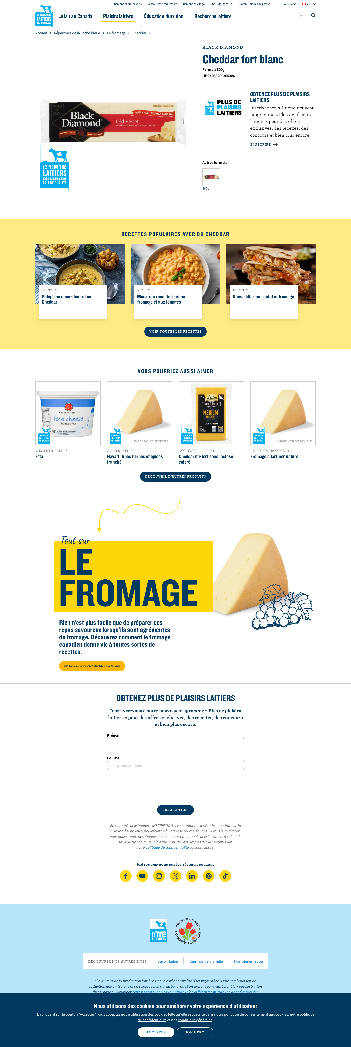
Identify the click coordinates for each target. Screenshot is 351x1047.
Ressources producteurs (162, 4)
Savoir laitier (168, 961)
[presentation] (175, 787)
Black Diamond (222, 47)
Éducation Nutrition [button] (175, 15)
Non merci (195, 1032)
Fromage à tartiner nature (274, 456)
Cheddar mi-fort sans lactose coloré (206, 459)
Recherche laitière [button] (225, 15)
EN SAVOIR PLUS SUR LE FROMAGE (92, 666)
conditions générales (195, 1019)
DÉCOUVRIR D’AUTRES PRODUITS (175, 476)
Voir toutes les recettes (175, 331)
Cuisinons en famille (206, 961)
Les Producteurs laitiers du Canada (44, 15)
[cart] (301, 16)
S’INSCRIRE (264, 144)
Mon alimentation (248, 961)
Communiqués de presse (254, 4)
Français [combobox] (288, 4)
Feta (39, 456)
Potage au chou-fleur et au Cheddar (66, 299)
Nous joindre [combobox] (220, 4)
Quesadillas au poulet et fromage (263, 297)
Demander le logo (194, 4)
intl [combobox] (309, 4)
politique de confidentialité (167, 847)
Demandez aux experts (128, 4)
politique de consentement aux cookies (256, 1014)
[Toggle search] (313, 16)
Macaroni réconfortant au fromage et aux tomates (161, 299)
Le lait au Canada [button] (82, 15)
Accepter (156, 1032)
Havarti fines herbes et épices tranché (135, 459)
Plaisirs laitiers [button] (127, 15)
